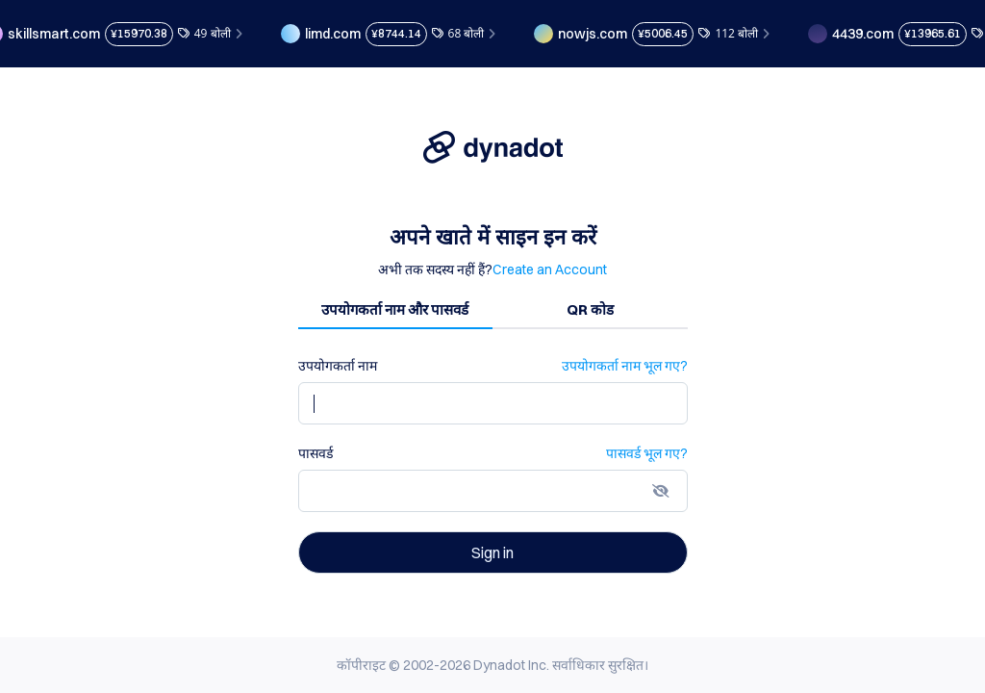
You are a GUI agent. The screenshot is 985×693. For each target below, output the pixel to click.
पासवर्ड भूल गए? (647, 453)
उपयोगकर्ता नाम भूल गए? (625, 365)
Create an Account (549, 269)
